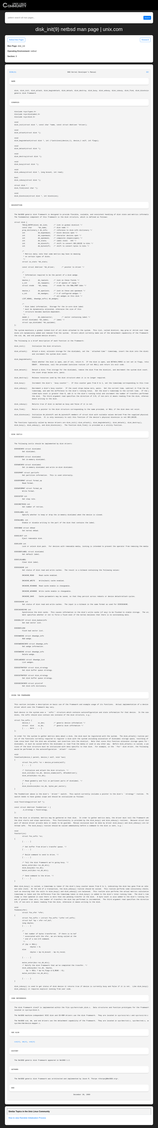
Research (145, 40)
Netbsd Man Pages (16, 40)
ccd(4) (17, 1042)
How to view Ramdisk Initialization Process (27, 1118)
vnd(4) (32, 1042)
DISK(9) (12, 72)
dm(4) (24, 1042)
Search (147, 18)
